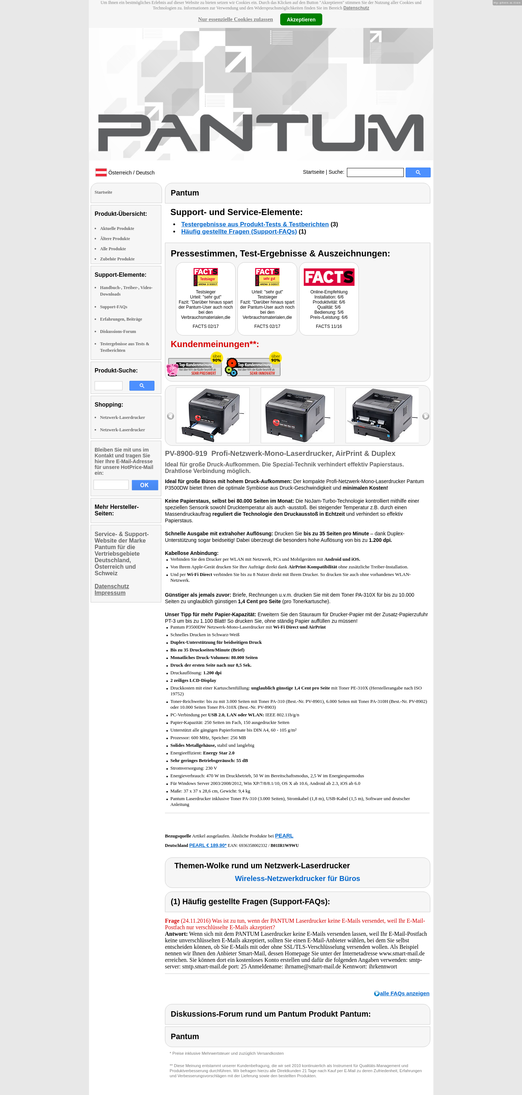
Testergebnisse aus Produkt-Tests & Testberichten (255, 224)
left (170, 416)
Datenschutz (356, 8)
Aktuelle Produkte (117, 228)
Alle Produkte (113, 248)
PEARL (284, 835)
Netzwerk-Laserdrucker (122, 417)
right (425, 416)
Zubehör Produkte (117, 259)
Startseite (313, 172)
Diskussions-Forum (118, 331)
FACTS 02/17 (205, 326)
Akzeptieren (301, 19)
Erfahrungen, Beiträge (121, 319)
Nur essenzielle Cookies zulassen (235, 19)
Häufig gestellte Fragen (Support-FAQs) (239, 231)
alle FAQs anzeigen (405, 993)
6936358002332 (253, 845)
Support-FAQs (113, 306)
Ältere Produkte (115, 238)
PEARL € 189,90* (208, 845)
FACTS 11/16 (329, 326)
